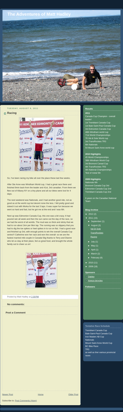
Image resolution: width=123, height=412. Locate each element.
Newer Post (7, 394)
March (94, 254)
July (93, 242)
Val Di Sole (96, 229)
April (93, 250)
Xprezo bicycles (95, 280)
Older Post (73, 394)
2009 (91, 266)
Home (41, 394)
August (94, 225)
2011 (91, 218)
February (95, 258)
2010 (91, 263)
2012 (91, 214)
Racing (94, 237)
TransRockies (97, 233)
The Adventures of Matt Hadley (39, 14)
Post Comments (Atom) (26, 401)
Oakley (91, 276)
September (96, 221)
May (93, 246)
